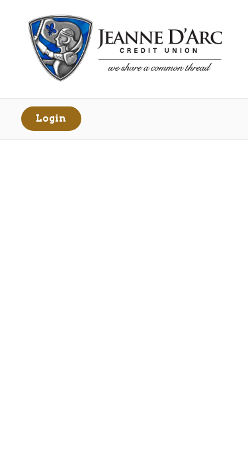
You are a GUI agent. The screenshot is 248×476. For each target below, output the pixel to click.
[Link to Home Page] (124, 50)
